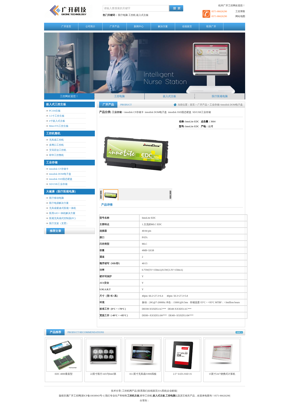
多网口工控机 (56, 144)
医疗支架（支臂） (59, 223)
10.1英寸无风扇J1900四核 (143, 357)
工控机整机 (53, 133)
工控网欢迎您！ (69, 96)
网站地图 (240, 16)
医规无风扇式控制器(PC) (62, 218)
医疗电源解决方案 (59, 203)
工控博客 (240, 11)
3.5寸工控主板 (56, 115)
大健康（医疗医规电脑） (61, 191)
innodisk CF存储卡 (58, 168)
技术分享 (116, 390)
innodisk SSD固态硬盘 (60, 179)
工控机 (132, 15)
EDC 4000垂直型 (64, 357)
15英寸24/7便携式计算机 (222, 357)
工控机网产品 (129, 390)
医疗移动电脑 (56, 198)
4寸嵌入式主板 (57, 120)
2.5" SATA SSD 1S (182, 357)
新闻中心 (139, 26)
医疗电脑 (123, 15)
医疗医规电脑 (220, 96)
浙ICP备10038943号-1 (92, 395)
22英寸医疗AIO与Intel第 (103, 357)
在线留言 (187, 26)
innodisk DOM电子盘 (60, 174)
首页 (192, 104)
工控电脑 (119, 96)
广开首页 (66, 26)
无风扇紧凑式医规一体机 (62, 208)
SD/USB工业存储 (58, 184)
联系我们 (142, 390)
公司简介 (90, 26)
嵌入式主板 (142, 15)
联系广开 (211, 26)
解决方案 (163, 26)
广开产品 (114, 26)
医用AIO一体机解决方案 (62, 213)
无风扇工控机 (56, 139)
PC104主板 (55, 110)
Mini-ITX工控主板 (58, 126)
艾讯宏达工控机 (57, 150)
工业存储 (51, 162)
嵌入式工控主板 (56, 104)
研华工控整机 (56, 155)
